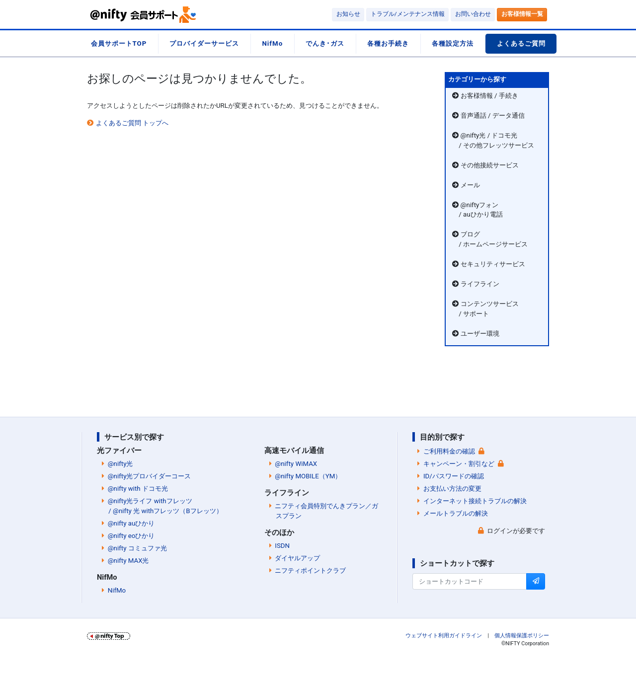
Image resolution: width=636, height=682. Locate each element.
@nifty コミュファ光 (137, 548)
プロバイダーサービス (204, 43)
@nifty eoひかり (131, 535)
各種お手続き (388, 43)
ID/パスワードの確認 (453, 476)
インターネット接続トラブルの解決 (475, 501)
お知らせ (348, 13)
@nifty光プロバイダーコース (149, 476)
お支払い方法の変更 (452, 488)
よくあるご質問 (521, 43)
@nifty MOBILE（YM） (308, 476)
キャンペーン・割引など (458, 463)
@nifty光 (120, 463)
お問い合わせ (473, 13)
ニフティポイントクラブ (310, 570)
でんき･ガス (325, 43)
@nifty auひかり (131, 523)
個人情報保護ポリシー (521, 635)
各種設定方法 (453, 43)
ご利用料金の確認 (449, 451)
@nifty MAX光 (128, 560)
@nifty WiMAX (296, 463)
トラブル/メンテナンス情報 (408, 13)
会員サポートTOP (119, 43)
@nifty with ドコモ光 (138, 488)
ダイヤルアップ (297, 558)
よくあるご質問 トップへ (132, 123)
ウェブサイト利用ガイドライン (443, 635)
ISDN (282, 545)
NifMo (272, 43)
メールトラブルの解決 (455, 513)
